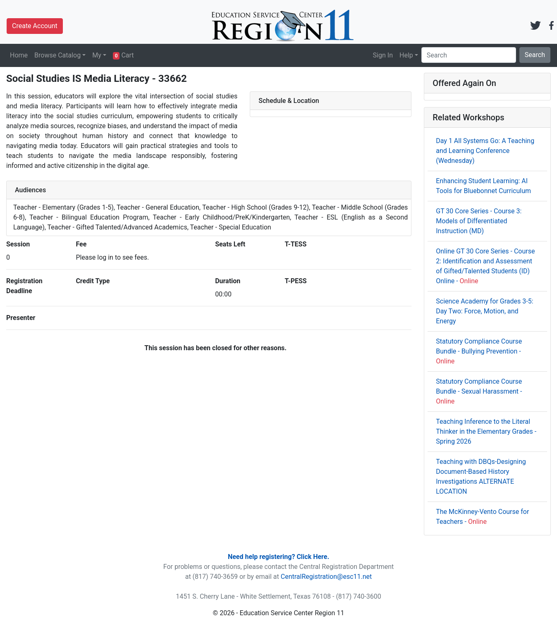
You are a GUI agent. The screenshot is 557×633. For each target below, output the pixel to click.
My (96, 55)
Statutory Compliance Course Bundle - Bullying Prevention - (479, 351)
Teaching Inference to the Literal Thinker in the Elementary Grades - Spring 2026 (486, 431)
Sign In (383, 55)
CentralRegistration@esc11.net (326, 576)
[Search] (468, 55)
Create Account (34, 26)
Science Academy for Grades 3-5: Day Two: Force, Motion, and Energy (484, 311)
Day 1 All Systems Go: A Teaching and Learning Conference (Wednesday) (485, 151)
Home (19, 55)
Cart (123, 55)
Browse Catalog (57, 55)
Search (535, 55)
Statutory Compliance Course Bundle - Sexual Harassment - (479, 391)
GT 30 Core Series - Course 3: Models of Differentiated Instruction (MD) (478, 221)
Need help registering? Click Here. (278, 557)
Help (406, 55)
